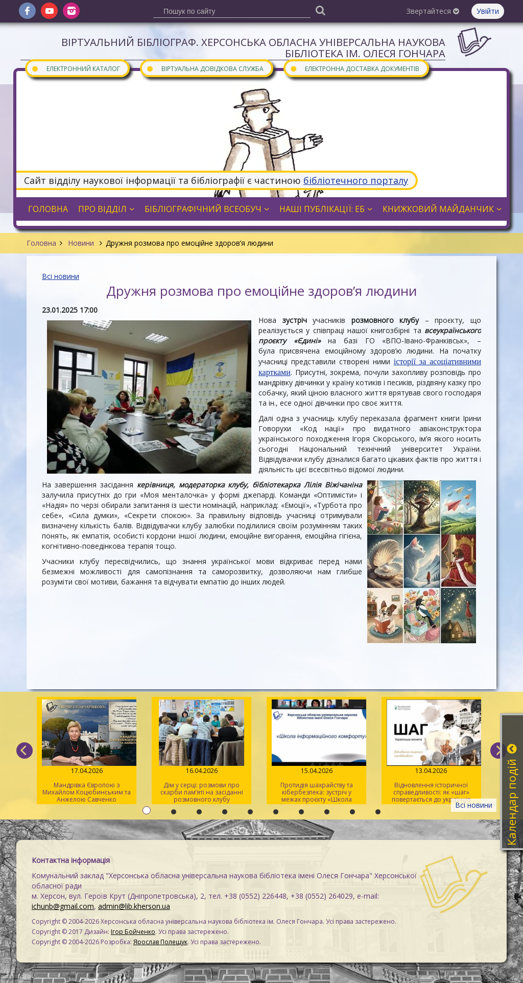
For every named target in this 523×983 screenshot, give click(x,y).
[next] (498, 750)
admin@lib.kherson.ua (134, 906)
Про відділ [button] (106, 209)
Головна (41, 243)
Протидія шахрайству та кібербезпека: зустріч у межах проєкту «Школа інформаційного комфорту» (316, 751)
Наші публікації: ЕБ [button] (325, 209)
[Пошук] (320, 10)
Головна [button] (48, 209)
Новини (81, 243)
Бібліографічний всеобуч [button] (207, 209)
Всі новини (60, 276)
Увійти (488, 11)
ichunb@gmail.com (63, 906)
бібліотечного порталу (355, 180)
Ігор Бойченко (133, 931)
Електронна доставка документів (354, 68)
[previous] (24, 750)
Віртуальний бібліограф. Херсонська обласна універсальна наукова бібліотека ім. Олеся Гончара (253, 47)
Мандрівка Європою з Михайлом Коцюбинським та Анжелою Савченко (86, 751)
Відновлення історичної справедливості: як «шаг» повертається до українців (431, 751)
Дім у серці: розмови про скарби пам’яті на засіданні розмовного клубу (201, 751)
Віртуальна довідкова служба (205, 68)
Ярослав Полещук (160, 942)
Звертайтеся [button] (433, 11)
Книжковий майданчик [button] (442, 209)
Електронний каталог (75, 68)
